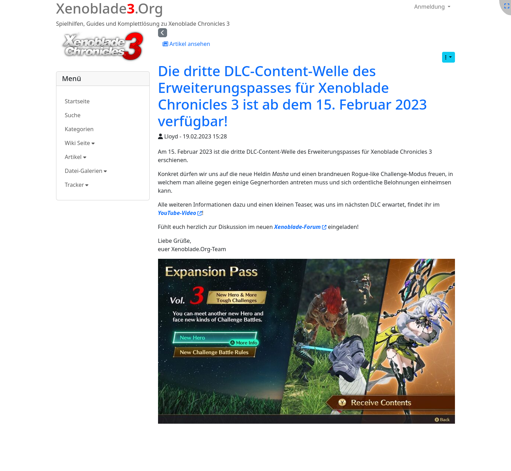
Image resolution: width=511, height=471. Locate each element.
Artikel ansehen (186, 44)
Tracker (76, 185)
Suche (72, 115)
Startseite (77, 101)
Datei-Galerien (86, 171)
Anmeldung (430, 6)
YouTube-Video (177, 213)
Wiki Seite (80, 143)
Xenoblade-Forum (297, 227)
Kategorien (79, 129)
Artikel (75, 157)
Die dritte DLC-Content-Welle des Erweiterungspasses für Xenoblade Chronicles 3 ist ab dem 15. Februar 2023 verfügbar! (292, 95)
